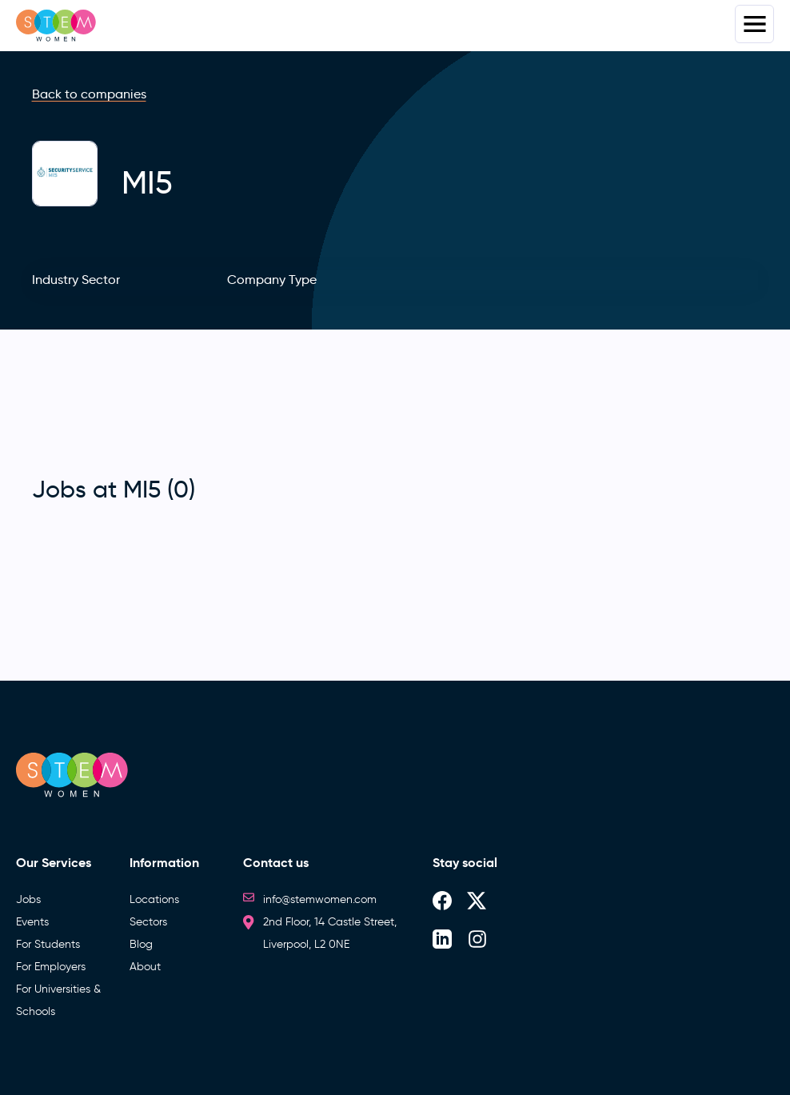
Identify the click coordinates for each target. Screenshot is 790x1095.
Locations (154, 899)
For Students (48, 944)
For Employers (51, 966)
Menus (754, 24)
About (145, 966)
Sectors (148, 922)
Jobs (28, 899)
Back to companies (89, 94)
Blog (141, 944)
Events (32, 922)
